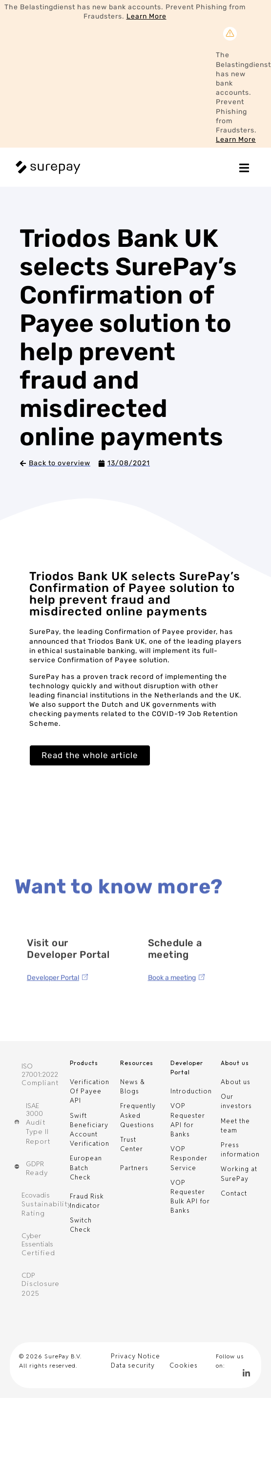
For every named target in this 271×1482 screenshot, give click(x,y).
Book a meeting (172, 1022)
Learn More (146, 16)
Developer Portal (53, 1022)
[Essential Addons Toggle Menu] (244, 169)
